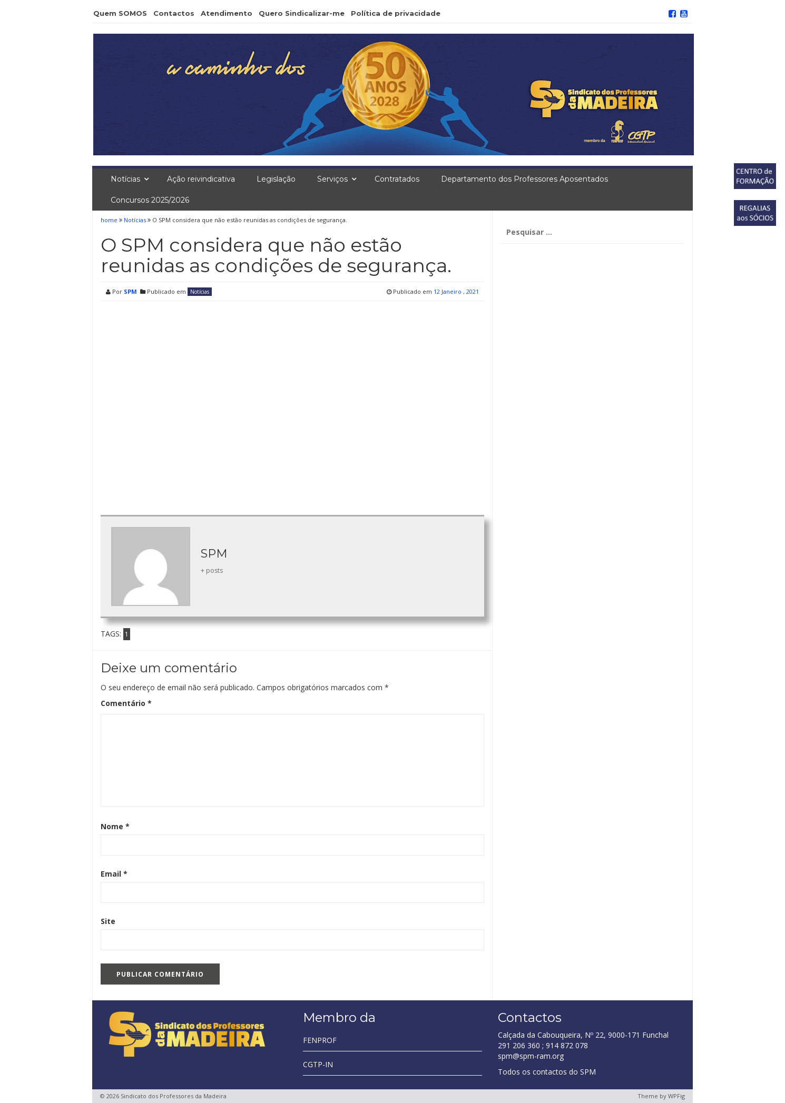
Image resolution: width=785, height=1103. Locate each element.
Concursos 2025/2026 (150, 200)
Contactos (173, 13)
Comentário (126, 703)
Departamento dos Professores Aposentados (524, 179)
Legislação (276, 179)
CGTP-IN (318, 1064)
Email (114, 874)
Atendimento (226, 13)
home (110, 220)
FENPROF (320, 1040)
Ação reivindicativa (201, 179)
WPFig (676, 1096)
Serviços (332, 179)
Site (108, 921)
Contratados (397, 179)
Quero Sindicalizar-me (302, 13)
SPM (130, 291)
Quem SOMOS (120, 13)
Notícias (125, 179)
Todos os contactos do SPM (547, 1072)
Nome (115, 826)
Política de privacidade (395, 13)
